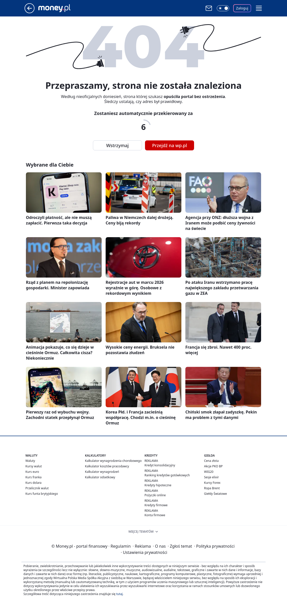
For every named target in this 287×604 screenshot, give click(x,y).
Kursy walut (33, 466)
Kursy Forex (212, 483)
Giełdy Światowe (215, 494)
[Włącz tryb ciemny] (223, 8)
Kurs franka (33, 477)
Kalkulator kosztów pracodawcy (107, 466)
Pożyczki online (155, 495)
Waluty (30, 461)
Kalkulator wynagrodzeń (102, 472)
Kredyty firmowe (156, 505)
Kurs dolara (33, 483)
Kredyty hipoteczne (157, 485)
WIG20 (209, 472)
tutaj (119, 594)
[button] (259, 8)
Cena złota (211, 461)
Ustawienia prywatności (144, 552)
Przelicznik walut (37, 488)
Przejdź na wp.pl (169, 145)
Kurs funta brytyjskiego (41, 494)
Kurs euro (32, 472)
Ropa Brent (212, 488)
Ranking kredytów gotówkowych (167, 475)
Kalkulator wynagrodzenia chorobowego (113, 461)
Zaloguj (242, 8)
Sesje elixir (211, 477)
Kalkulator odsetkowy (100, 477)
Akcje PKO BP (213, 466)
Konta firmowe (154, 515)
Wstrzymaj (117, 145)
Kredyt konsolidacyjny (159, 465)
